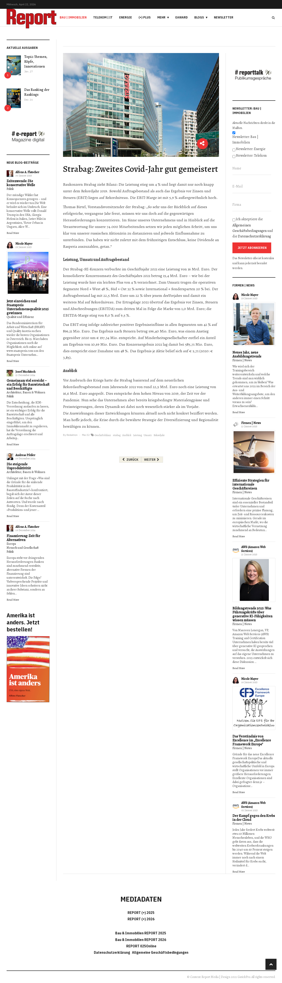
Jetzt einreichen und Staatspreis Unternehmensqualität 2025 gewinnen (28, 307)
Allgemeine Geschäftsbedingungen (160, 952)
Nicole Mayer (23, 244)
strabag (117, 435)
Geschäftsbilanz (103, 435)
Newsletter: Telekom (251, 155)
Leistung (137, 435)
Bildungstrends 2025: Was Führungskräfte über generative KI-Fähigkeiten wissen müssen (252, 614)
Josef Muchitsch (25, 372)
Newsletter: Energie (250, 149)
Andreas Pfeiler (25, 455)
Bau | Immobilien (73, 17)
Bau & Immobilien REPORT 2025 (140, 933)
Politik (10, 189)
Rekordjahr (159, 435)
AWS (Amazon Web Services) (253, 549)
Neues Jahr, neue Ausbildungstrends (246, 354)
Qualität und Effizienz (20, 317)
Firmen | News (242, 360)
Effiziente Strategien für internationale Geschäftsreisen (250, 484)
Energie (125, 17)
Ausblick (126, 435)
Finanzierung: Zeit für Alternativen (23, 538)
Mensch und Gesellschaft (23, 548)
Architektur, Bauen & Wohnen (26, 392)
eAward (181, 17)
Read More (13, 233)
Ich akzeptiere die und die (252, 228)
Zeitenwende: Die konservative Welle (21, 183)
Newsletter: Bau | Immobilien (245, 139)
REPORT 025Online (141, 946)
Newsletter (223, 17)
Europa (11, 544)
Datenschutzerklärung (254, 236)
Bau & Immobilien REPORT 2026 (140, 939)
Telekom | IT (103, 17)
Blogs (199, 17)
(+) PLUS (145, 17)
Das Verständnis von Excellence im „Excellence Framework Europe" (251, 740)
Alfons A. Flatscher (27, 172)
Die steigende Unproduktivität (19, 466)
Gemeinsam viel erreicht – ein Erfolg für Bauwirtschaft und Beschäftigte (28, 384)
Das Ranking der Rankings (36, 92)
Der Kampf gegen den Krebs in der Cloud (253, 817)
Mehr (161, 17)
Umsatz (148, 435)
